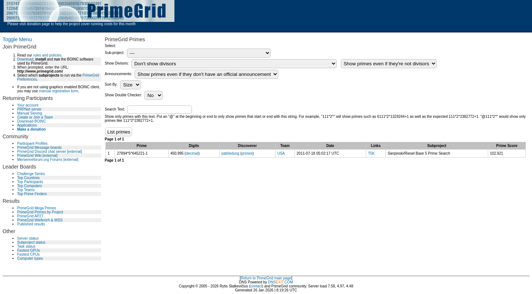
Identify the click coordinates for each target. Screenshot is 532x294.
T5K (371, 153)
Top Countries (28, 178)
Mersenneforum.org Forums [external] (47, 160)
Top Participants (30, 182)
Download (25, 59)
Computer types (30, 258)
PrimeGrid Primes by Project (40, 212)
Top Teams (26, 190)
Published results (31, 224)
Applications (27, 125)
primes (247, 153)
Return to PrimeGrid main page (266, 278)
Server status (28, 238)
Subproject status (31, 242)
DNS (272, 282)
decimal (192, 153)
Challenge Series (31, 174)
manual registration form (58, 91)
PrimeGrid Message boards (39, 148)
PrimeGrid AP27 (30, 216)
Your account (27, 105)
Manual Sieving (29, 113)
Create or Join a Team (35, 117)
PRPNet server (29, 109)
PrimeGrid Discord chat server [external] (49, 152)
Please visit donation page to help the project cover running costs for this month (71, 24)
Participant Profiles (32, 144)
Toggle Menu (17, 39)
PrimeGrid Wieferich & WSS (39, 220)
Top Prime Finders (32, 194)
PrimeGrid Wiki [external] (37, 156)
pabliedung (230, 153)
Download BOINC (31, 121)
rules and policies (47, 55)
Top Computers (29, 186)
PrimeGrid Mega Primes (36, 208)
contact (256, 286)
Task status (26, 246)
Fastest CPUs (28, 254)
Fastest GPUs (28, 250)
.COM (284, 282)
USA (281, 153)
